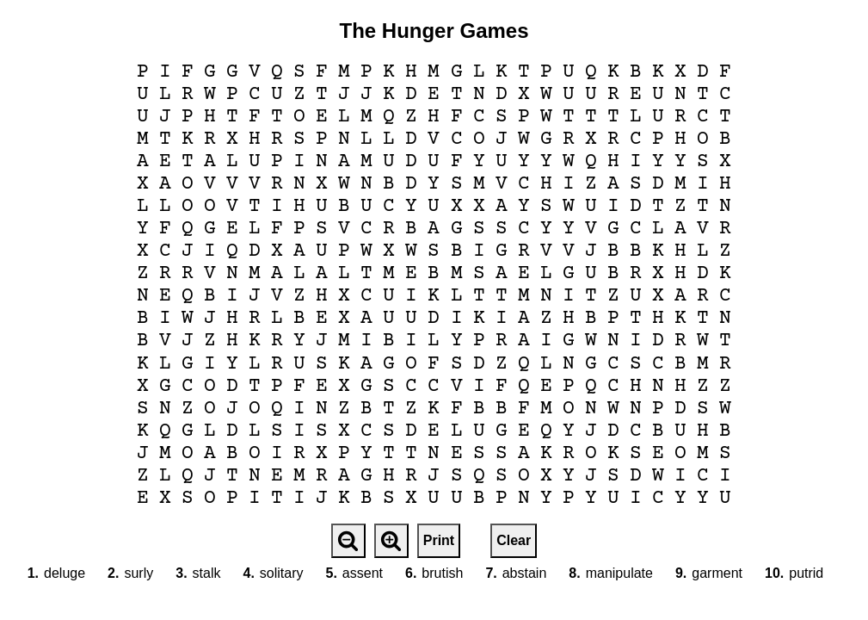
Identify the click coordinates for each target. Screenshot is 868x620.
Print (438, 540)
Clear (513, 540)
